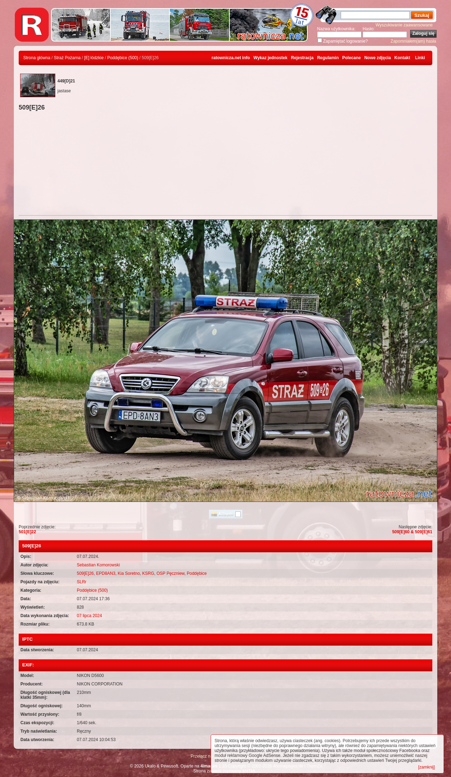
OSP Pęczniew (170, 573)
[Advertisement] (225, 164)
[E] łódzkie (94, 57)
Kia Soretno (129, 573)
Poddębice (197, 573)
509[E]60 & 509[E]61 (412, 531)
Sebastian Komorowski (98, 564)
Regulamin (328, 57)
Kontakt (402, 57)
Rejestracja (302, 57)
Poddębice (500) (122, 57)
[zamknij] (426, 767)
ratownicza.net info (231, 57)
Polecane (351, 57)
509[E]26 (85, 573)
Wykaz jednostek (270, 57)
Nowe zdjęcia (377, 57)
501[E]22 (27, 531)
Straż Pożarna (67, 57)
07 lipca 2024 (89, 615)
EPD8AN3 (106, 573)
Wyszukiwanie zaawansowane (404, 25)
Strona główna (36, 57)
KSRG (148, 573)
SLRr (81, 581)
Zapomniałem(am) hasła (413, 41)
